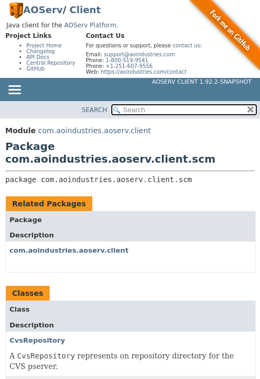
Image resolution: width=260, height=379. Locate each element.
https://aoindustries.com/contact (144, 72)
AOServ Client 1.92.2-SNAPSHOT (202, 81)
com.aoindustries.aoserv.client (94, 130)
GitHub (35, 69)
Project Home (44, 45)
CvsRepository (37, 340)
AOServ (43, 9)
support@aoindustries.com (139, 54)
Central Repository (50, 63)
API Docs (38, 57)
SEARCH (95, 110)
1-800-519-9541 (126, 60)
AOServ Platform (90, 25)
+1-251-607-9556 (128, 66)
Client (85, 9)
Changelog (40, 51)
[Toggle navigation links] (14, 90)
